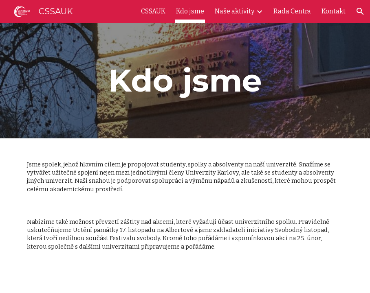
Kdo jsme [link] (190, 11)
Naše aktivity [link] (234, 11)
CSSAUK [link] (153, 11)
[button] (360, 11)
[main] (185, 80)
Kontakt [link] (334, 11)
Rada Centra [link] (292, 11)
